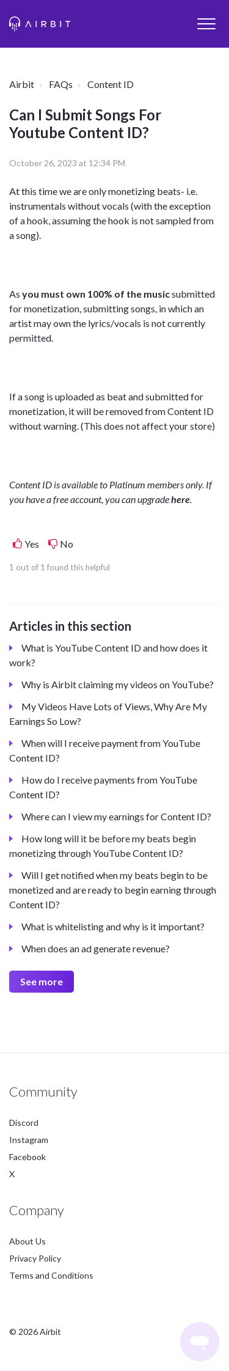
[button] (206, 23)
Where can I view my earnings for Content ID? (116, 816)
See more (41, 981)
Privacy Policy (35, 1258)
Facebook (27, 1157)
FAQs (61, 84)
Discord (23, 1122)
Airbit (21, 84)
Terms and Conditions (51, 1275)
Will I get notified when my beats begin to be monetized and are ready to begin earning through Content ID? (112, 889)
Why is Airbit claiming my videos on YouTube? (117, 684)
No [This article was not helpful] (66, 544)
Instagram (28, 1139)
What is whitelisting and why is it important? (113, 926)
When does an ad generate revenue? (95, 948)
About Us (27, 1241)
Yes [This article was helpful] (31, 544)
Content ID (110, 84)
